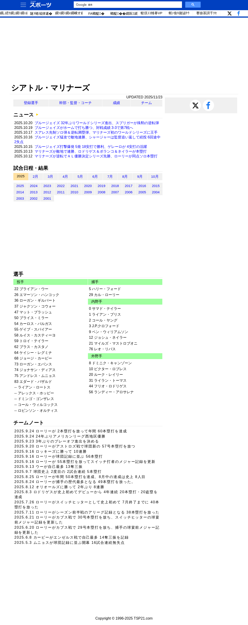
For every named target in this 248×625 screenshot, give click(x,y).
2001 (47, 198)
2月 (35, 176)
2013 (34, 192)
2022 (61, 186)
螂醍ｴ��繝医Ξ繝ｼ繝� (124, 13)
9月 (140, 176)
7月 (110, 176)
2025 (20, 186)
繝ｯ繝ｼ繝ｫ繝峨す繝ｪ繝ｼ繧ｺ (69, 13)
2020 (88, 186)
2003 (20, 198)
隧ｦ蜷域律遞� (41, 13)
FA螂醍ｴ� (96, 13)
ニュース (23, 115)
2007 (115, 192)
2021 (74, 186)
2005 (142, 192)
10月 (154, 176)
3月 (50, 176)
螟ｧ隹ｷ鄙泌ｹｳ (179, 13)
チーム (146, 103)
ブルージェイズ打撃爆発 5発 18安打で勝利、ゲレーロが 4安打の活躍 (91, 147)
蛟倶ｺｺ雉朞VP (151, 13)
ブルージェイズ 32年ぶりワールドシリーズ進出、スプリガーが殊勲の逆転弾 (97, 123)
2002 (34, 198)
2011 (61, 192)
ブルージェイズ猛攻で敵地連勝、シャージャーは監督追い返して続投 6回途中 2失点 (87, 139)
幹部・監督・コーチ (75, 103)
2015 (156, 186)
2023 (47, 186)
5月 (80, 176)
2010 (74, 192)
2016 (142, 186)
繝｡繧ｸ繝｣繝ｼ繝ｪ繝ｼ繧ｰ (14, 13)
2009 (88, 192)
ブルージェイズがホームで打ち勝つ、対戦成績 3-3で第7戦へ (84, 128)
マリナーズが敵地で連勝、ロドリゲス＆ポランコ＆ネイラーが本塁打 (91, 151)
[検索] (127, 5)
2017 (128, 186)
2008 (101, 192)
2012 (47, 192)
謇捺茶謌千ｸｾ (206, 13)
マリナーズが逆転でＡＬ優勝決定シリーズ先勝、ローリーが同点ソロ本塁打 (96, 156)
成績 (116, 103)
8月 (125, 176)
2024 (34, 186)
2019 (101, 186)
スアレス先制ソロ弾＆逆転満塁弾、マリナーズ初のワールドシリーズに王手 (96, 132)
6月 (95, 176)
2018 (115, 186)
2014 (20, 192)
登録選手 (31, 103)
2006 (128, 192)
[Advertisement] (124, 50)
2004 (156, 192)
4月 (65, 176)
